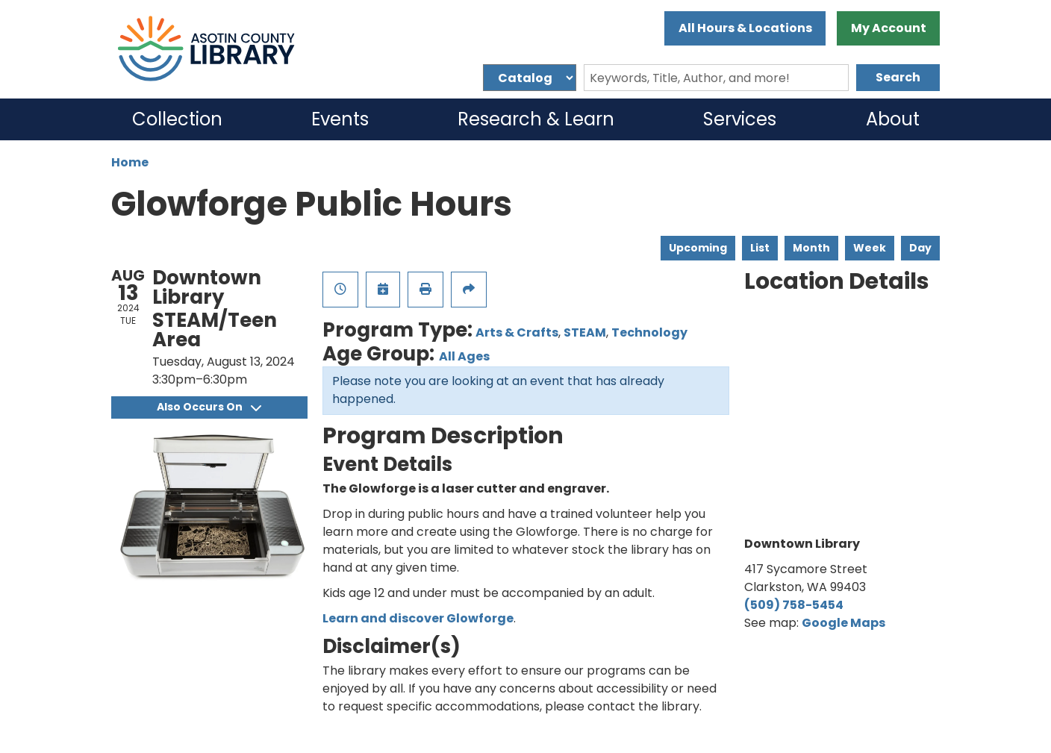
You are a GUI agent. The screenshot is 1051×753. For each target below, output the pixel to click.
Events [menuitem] (340, 119)
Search (898, 77)
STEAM (585, 332)
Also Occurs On (209, 406)
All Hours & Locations (745, 28)
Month (811, 247)
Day (920, 247)
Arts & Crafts (516, 332)
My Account (888, 28)
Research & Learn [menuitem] (536, 119)
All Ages (464, 356)
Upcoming (698, 247)
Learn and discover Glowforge (418, 618)
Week (869, 247)
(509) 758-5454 (793, 604)
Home (130, 162)
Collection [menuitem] (177, 119)
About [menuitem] (893, 119)
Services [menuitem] (739, 119)
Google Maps (843, 622)
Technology (649, 332)
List (760, 247)
